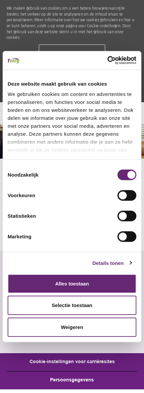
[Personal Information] (72, 380)
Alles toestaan (72, 283)
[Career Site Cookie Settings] (72, 362)
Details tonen (107, 263)
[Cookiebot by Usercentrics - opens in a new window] (107, 60)
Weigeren (72, 327)
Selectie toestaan (72, 305)
